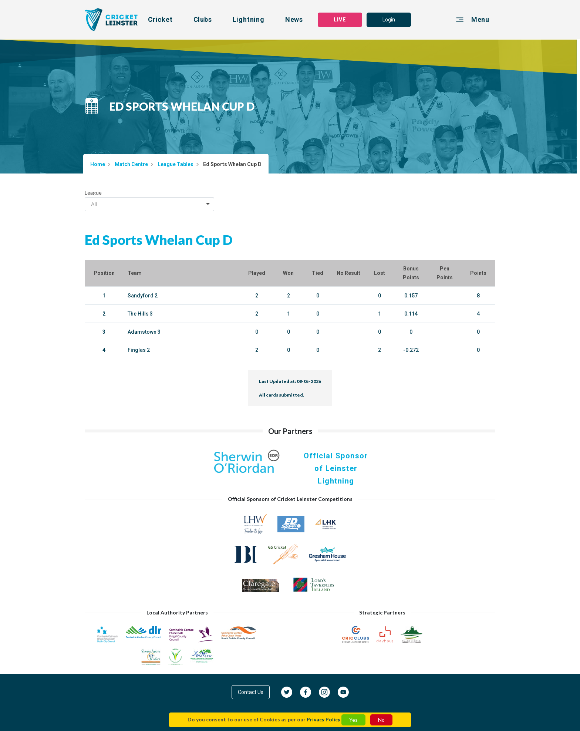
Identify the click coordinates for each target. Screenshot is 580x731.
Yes (353, 720)
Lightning (248, 19)
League (93, 192)
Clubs (202, 19)
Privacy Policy (323, 719)
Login (388, 20)
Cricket (160, 19)
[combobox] (149, 204)
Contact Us (250, 692)
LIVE (340, 20)
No (381, 720)
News (294, 19)
